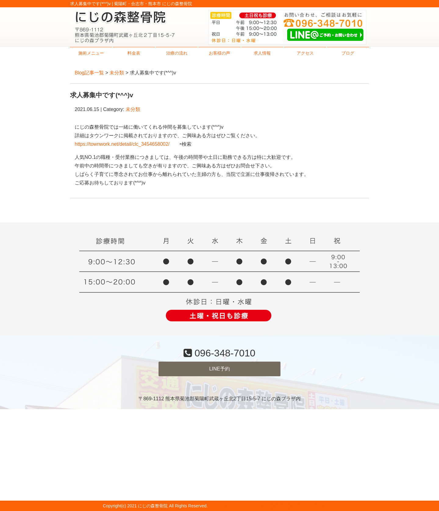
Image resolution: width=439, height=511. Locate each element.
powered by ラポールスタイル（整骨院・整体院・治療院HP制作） (272, 505)
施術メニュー (91, 53)
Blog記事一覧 (89, 72)
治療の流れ (176, 53)
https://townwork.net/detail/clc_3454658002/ (122, 144)
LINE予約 (219, 368)
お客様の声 (219, 53)
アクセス (305, 53)
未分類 (116, 72)
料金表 (133, 53)
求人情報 (262, 53)
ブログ (347, 53)
